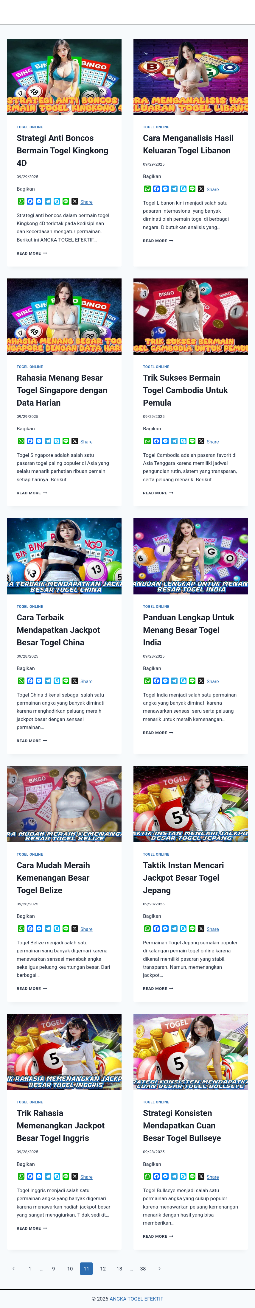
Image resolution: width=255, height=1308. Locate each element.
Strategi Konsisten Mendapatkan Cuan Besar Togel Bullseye (182, 1125)
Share (86, 202)
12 (103, 1269)
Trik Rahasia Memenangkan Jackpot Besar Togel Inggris (61, 1125)
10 (70, 1269)
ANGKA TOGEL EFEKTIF (136, 1299)
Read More (32, 253)
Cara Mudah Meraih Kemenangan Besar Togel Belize (53, 877)
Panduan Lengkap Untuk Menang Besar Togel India (188, 630)
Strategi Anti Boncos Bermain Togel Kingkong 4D (62, 150)
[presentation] (64, 77)
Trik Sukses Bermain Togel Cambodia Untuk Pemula (185, 390)
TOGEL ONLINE (30, 127)
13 (119, 1269)
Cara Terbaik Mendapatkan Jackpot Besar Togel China (58, 630)
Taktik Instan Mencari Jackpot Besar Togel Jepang (183, 877)
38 (143, 1269)
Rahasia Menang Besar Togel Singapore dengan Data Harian (62, 390)
